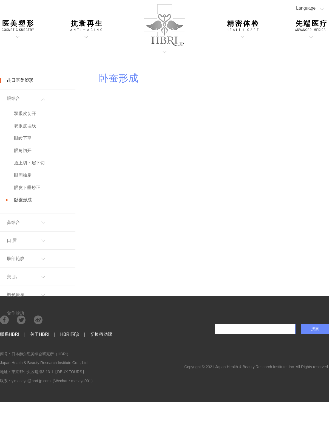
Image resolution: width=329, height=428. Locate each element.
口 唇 (12, 240)
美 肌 (12, 276)
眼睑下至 (23, 138)
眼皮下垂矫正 (27, 187)
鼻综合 (13, 222)
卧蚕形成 (23, 200)
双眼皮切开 (25, 113)
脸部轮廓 (15, 258)
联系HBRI (9, 334)
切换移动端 (101, 334)
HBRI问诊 (69, 334)
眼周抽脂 (23, 175)
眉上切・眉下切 (29, 163)
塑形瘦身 (15, 294)
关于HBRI (39, 334)
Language (306, 8)
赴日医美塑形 (20, 80)
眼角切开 (23, 150)
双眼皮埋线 (25, 125)
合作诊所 (15, 313)
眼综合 (13, 98)
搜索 (315, 328)
